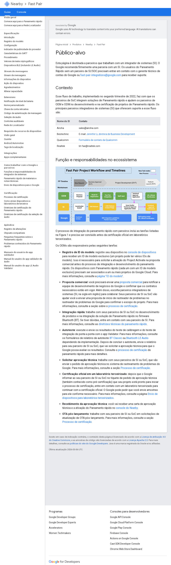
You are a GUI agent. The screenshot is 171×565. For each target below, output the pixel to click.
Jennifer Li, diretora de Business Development (111, 134)
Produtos (76, 44)
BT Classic (116, 338)
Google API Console (120, 517)
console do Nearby (127, 407)
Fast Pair (35, 4)
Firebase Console (119, 533)
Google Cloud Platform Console (126, 522)
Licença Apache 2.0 (138, 440)
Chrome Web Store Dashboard (126, 549)
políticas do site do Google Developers (89, 443)
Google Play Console (120, 527)
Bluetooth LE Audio (137, 338)
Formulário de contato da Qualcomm (98, 140)
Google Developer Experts (62, 522)
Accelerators (55, 527)
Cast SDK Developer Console (125, 543)
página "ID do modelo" (110, 276)
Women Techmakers (60, 533)
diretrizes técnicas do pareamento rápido (123, 324)
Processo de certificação (135, 368)
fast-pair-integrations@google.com (100, 75)
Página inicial (62, 44)
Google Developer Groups (62, 517)
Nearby (17, 4)
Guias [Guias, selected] (7, 11)
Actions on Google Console (124, 538)
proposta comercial (131, 282)
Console (21, 11)
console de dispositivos (142, 252)
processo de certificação (122, 306)
